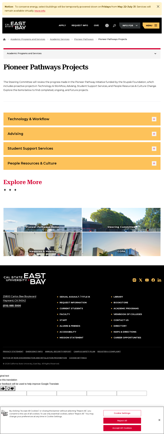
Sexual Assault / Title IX (75, 298)
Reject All (122, 420)
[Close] (158, 6)
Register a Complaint (109, 353)
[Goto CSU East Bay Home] (4, 39)
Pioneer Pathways (84, 39)
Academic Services (59, 39)
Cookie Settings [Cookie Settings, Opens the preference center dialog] (122, 413)
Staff (63, 321)
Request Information (73, 304)
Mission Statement (71, 339)
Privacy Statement (13, 353)
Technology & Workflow (82, 119)
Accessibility (68, 333)
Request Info (80, 25)
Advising (82, 134)
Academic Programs (126, 310)
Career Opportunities (127, 339)
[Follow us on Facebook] (153, 281)
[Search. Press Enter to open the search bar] (114, 26)
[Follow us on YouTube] (147, 281)
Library (118, 298)
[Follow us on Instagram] (134, 281)
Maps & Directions (125, 333)
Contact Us (121, 321)
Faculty (65, 316)
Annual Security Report (58, 353)
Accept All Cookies (122, 428)
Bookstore (121, 304)
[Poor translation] (10, 389)
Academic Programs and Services (28, 39)
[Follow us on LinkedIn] (159, 281)
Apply (62, 25)
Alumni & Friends (70, 327)
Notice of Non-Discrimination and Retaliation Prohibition (35, 359)
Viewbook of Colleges (128, 316)
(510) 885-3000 (12, 307)
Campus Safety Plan (84, 353)
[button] (107, 26)
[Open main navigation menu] (151, 26)
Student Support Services (82, 149)
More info (40, 10)
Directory (120, 327)
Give (96, 25)
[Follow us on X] (140, 281)
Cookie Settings (78, 359)
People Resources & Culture (82, 164)
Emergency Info (34, 353)
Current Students (71, 310)
